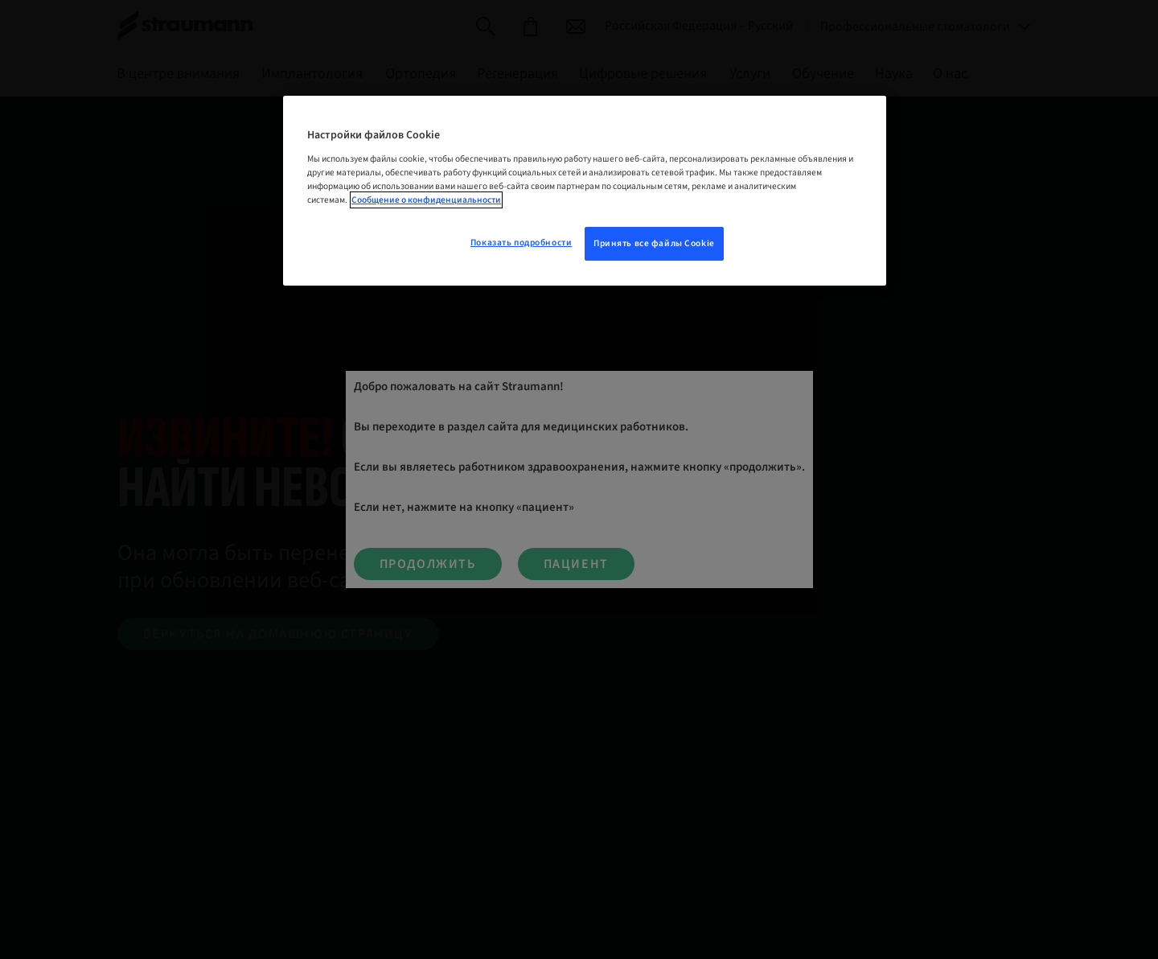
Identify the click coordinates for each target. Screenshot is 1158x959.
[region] (584, 191)
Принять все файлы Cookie (654, 243)
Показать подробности (521, 242)
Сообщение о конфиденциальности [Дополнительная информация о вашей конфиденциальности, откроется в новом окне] (426, 200)
